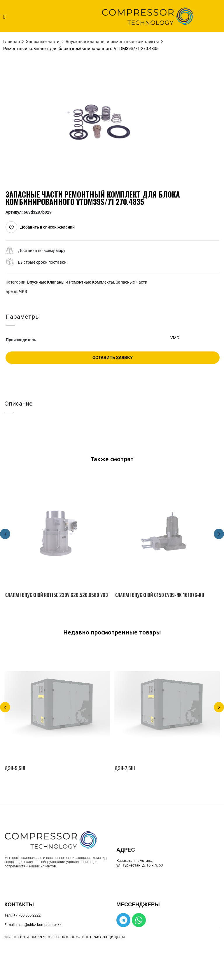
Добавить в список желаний (47, 227)
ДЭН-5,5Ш (14, 768)
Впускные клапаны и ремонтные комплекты (112, 41)
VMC (174, 337)
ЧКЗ (23, 291)
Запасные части (43, 41)
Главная (11, 41)
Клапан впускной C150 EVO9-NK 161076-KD (159, 595)
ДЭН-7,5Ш (124, 768)
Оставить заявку (112, 357)
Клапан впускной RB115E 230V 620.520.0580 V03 (56, 595)
